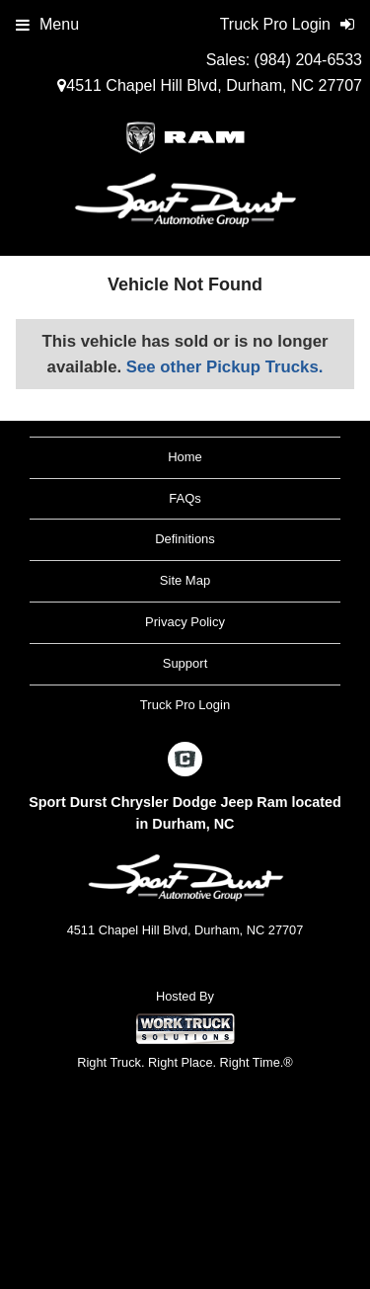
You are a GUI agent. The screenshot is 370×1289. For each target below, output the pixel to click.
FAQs (185, 498)
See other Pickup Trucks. (225, 367)
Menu (47, 24)
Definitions (185, 538)
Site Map (185, 580)
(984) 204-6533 (308, 59)
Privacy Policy (185, 621)
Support (185, 663)
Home (185, 456)
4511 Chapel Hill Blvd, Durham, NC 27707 (209, 85)
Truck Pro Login (185, 704)
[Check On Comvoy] (185, 761)
